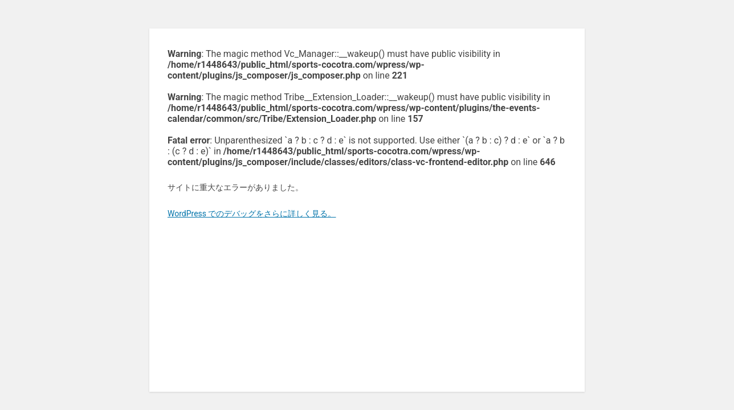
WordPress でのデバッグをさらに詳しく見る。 (252, 213)
